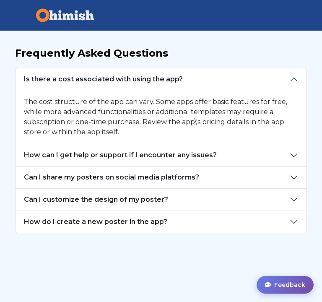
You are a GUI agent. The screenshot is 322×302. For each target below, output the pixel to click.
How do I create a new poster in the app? (95, 222)
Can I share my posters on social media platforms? (111, 177)
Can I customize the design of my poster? (96, 199)
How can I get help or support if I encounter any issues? (120, 155)
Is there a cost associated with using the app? (103, 79)
